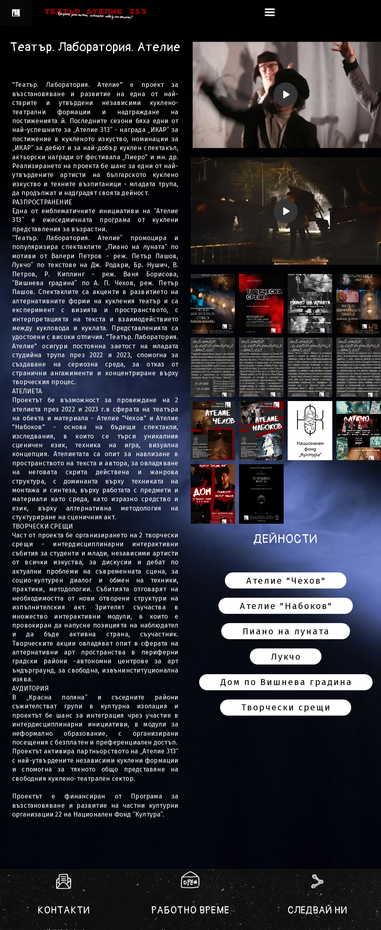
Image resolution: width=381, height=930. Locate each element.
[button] (270, 12)
